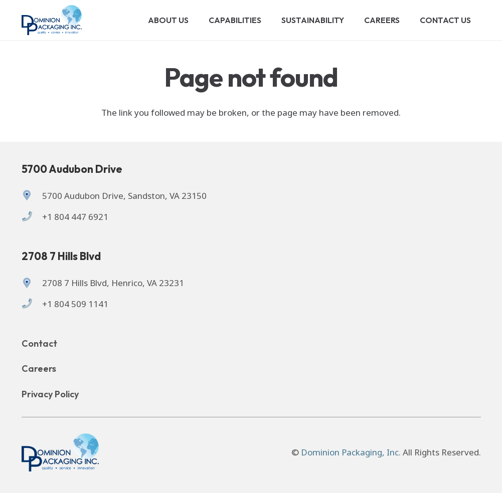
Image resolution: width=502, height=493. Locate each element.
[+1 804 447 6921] (32, 216)
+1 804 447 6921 (75, 216)
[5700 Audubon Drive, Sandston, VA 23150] (32, 195)
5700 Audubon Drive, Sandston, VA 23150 (124, 195)
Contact (39, 343)
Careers (39, 368)
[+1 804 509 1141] (32, 304)
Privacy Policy (50, 394)
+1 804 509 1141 (75, 304)
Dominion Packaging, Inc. (351, 452)
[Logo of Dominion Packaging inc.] (52, 20)
